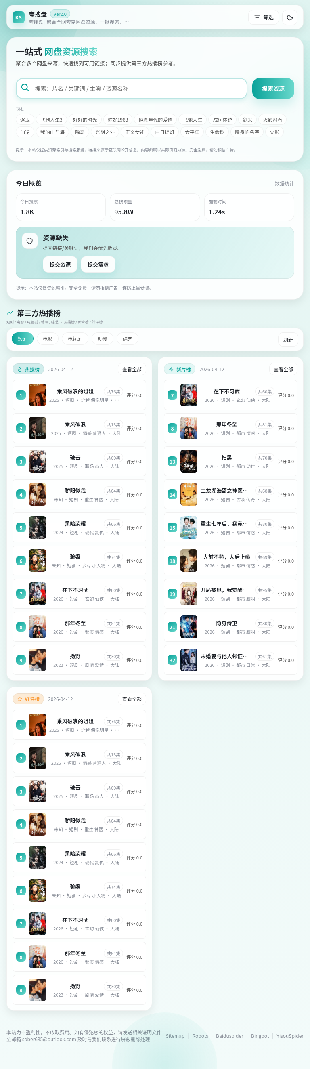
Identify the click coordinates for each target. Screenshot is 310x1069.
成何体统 (222, 119)
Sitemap (175, 1035)
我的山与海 (52, 131)
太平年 (192, 131)
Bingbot (260, 1035)
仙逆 (25, 131)
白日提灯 (164, 131)
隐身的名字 (247, 131)
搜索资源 (273, 88)
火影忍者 (272, 119)
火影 (274, 131)
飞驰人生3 (51, 119)
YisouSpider (290, 1035)
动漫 (102, 338)
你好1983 (118, 119)
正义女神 (135, 131)
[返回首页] (73, 17)
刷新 (288, 339)
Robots (200, 1035)
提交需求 (98, 264)
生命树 (217, 131)
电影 (47, 338)
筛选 (263, 17)
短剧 (22, 338)
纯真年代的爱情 (155, 119)
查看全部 (132, 368)
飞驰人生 (192, 119)
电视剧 (75, 338)
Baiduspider (229, 1035)
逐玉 (25, 119)
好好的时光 (85, 119)
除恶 (80, 131)
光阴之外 (105, 131)
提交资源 (60, 264)
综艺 (127, 338)
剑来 (247, 119)
